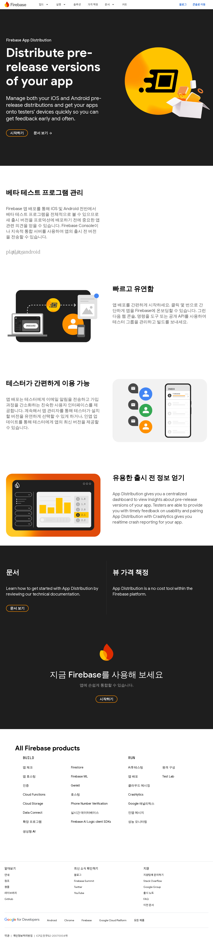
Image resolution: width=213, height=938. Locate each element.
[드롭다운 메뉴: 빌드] (48, 4)
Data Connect (32, 813)
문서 (107, 4)
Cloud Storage (33, 804)
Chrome (69, 920)
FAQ (146, 899)
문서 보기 (43, 133)
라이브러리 (11, 893)
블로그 (183, 4)
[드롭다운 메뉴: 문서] (114, 4)
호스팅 (75, 795)
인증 (26, 785)
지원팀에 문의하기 (153, 875)
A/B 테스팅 (135, 767)
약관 (7, 935)
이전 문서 (148, 905)
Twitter (78, 887)
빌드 (41, 4)
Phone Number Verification (89, 804)
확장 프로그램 (32, 822)
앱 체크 (28, 767)
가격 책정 (93, 4)
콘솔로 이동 (199, 4)
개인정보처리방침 (23, 935)
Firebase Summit (84, 881)
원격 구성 (168, 767)
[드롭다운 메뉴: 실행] (65, 4)
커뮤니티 (127, 4)
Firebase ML (79, 776)
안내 (7, 875)
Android (52, 920)
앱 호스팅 (29, 776)
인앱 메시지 (136, 813)
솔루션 (77, 4)
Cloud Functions (34, 795)
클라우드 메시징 (139, 785)
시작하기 (17, 133)
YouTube (79, 893)
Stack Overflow (152, 881)
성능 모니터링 (137, 822)
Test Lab (168, 776)
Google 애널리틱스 (141, 804)
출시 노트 (148, 893)
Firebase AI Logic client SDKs (91, 822)
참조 (7, 881)
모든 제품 (139, 920)
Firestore (77, 767)
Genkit (75, 785)
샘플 (7, 887)
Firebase (87, 920)
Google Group (152, 887)
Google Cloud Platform (112, 920)
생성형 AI (29, 831)
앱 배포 (133, 776)
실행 (58, 4)
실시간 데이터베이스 (85, 813)
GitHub (9, 899)
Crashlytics (135, 795)
